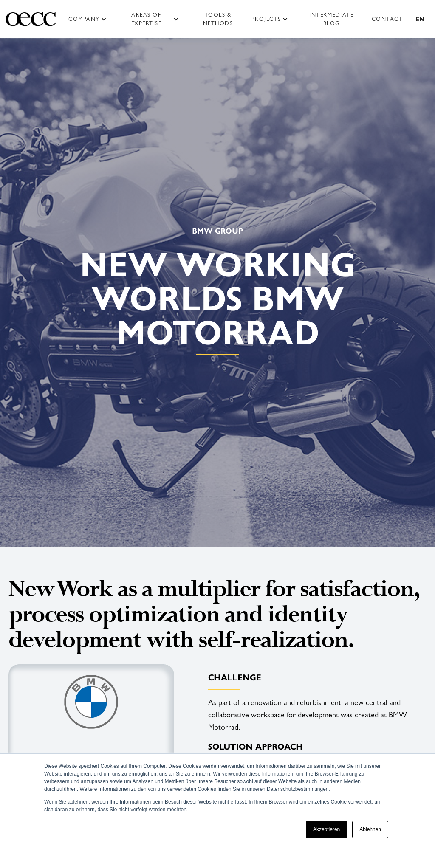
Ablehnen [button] (370, 829)
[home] (30, 19)
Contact (387, 19)
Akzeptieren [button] (326, 829)
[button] (90, 19)
